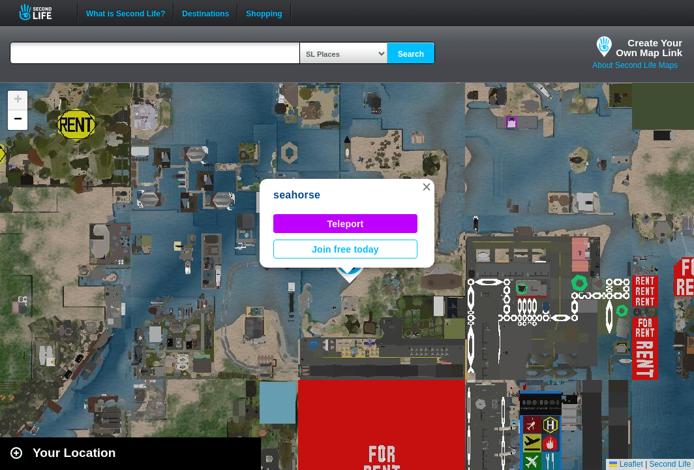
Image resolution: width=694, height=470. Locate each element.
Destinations (205, 12)
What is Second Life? (125, 12)
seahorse (296, 194)
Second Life (42, 12)
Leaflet (625, 464)
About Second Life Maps (635, 65)
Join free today (345, 249)
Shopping (264, 12)
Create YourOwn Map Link (649, 47)
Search (411, 54)
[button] (426, 187)
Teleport (345, 224)
